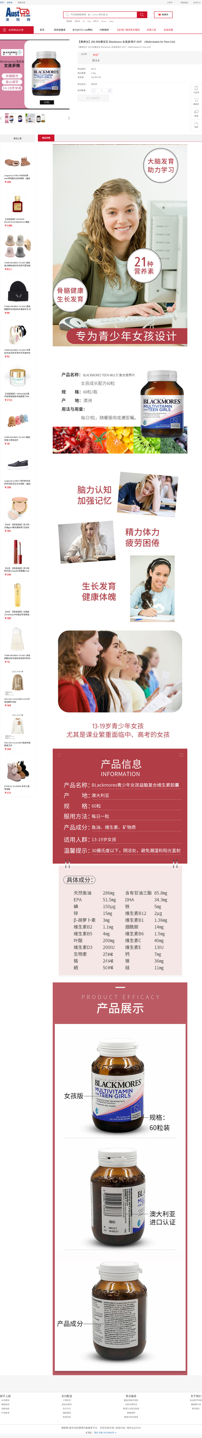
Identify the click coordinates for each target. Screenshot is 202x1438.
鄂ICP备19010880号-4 (105, 1432)
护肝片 (96, 21)
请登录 (9, 3)
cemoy (111, 21)
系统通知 (184, 3)
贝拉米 (77, 21)
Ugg (89, 21)
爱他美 (69, 21)
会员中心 (197, 3)
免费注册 (21, 3)
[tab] (46, 138)
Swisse (103, 21)
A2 (84, 21)
